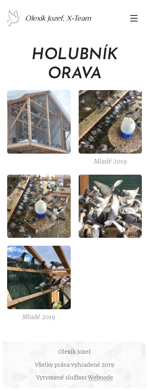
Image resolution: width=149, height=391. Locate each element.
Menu (133, 18)
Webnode (100, 377)
